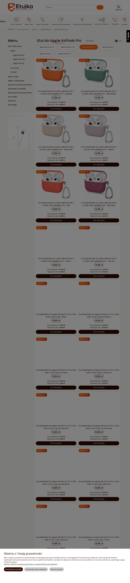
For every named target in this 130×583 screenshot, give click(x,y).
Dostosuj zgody (57, 569)
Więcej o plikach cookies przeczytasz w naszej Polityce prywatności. (31, 564)
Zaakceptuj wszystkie (13, 569)
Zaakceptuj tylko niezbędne (36, 569)
